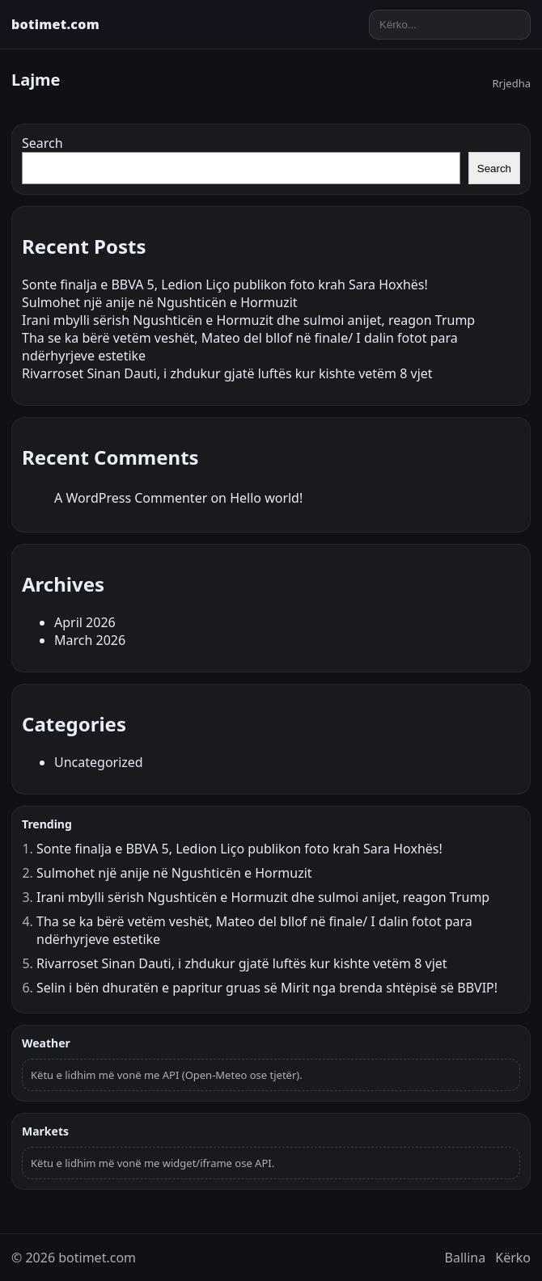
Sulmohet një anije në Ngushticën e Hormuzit (160, 302)
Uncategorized (98, 762)
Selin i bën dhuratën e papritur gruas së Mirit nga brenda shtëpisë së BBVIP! (267, 988)
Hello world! (266, 498)
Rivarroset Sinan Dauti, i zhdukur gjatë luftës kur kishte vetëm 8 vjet (227, 373)
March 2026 (89, 640)
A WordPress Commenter (130, 498)
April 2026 (85, 622)
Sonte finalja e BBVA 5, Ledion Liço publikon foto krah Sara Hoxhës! (225, 284)
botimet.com (55, 24)
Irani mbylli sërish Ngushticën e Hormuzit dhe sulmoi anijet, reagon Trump (248, 320)
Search (42, 143)
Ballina (465, 1257)
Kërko (513, 1257)
